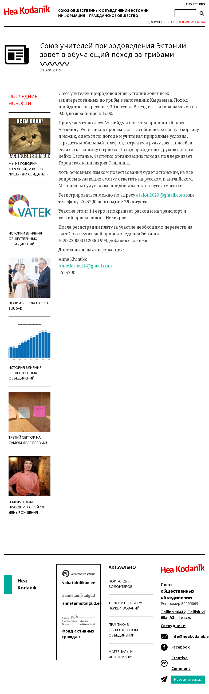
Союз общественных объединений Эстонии (103, 10)
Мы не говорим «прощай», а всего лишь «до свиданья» (30, 147)
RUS (202, 4)
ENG (189, 4)
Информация (71, 15)
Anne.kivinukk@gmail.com (85, 266)
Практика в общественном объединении (123, 630)
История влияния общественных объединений (30, 351)
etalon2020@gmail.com (160, 195)
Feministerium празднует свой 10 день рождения (30, 485)
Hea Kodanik (27, 584)
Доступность (158, 22)
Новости (73, 303)
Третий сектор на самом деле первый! (30, 418)
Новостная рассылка (188, 22)
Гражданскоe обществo (113, 15)
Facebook (180, 647)
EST (195, 4)
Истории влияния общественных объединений (30, 217)
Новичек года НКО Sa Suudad (30, 284)
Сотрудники (173, 625)
